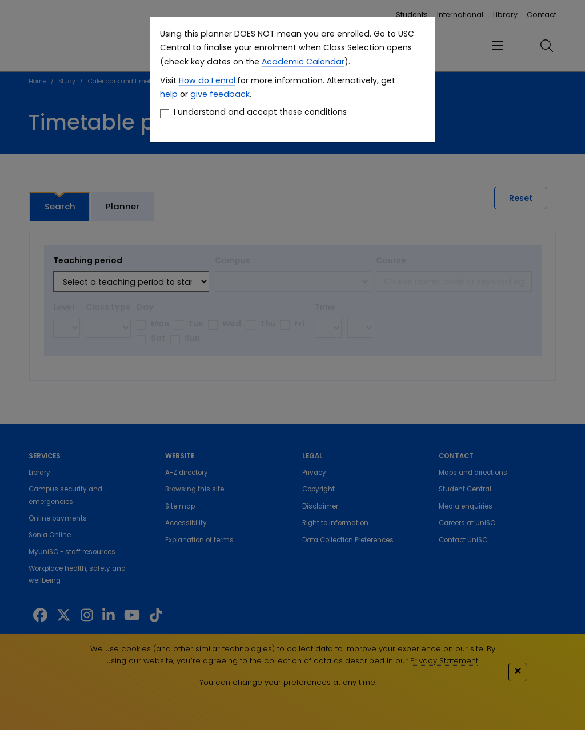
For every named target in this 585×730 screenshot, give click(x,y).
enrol (224, 80)
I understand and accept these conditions (260, 112)
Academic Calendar (303, 61)
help (169, 94)
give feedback (220, 94)
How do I (196, 80)
